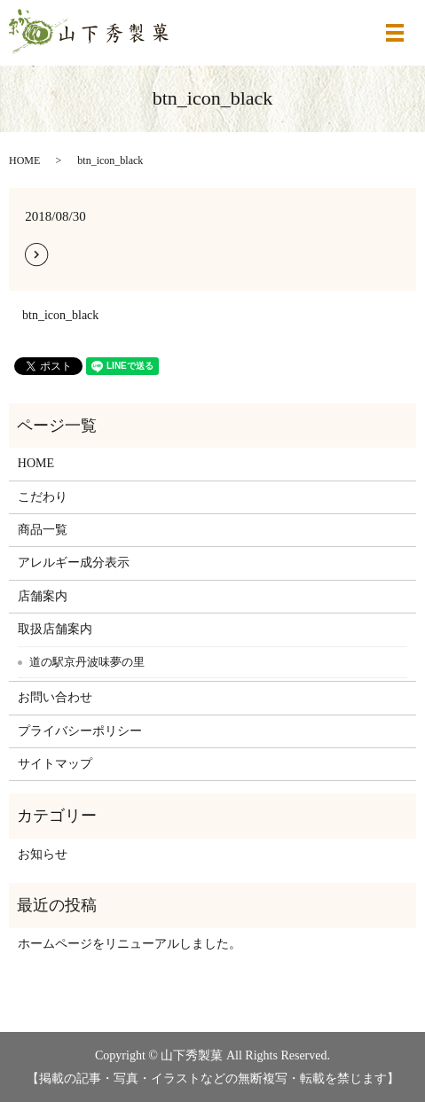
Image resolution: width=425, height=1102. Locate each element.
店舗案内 (42, 596)
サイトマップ (55, 763)
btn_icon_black (60, 315)
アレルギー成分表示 (74, 562)
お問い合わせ (55, 697)
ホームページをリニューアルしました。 (129, 943)
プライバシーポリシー (80, 731)
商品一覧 (42, 529)
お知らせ (42, 854)
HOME (24, 160)
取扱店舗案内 (55, 629)
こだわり (42, 497)
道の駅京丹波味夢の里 (87, 661)
